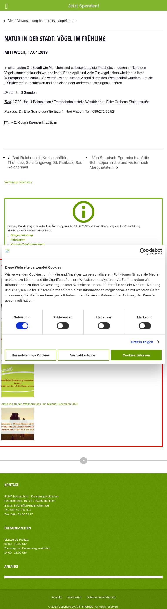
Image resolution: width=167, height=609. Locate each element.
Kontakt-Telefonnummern (26, 243)
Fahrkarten (17, 238)
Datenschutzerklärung (99, 593)
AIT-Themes (84, 602)
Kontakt (59, 593)
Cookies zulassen (136, 355)
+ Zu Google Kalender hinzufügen (34, 122)
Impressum (75, 593)
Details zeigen (142, 342)
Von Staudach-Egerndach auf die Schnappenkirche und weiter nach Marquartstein (124, 162)
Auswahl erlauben (83, 355)
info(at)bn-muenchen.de (29, 502)
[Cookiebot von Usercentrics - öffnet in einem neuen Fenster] (143, 251)
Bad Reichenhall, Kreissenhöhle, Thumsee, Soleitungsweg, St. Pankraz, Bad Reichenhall (46, 162)
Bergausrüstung (21, 234)
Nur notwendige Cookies (31, 355)
